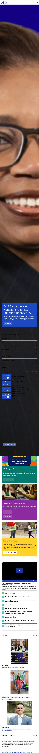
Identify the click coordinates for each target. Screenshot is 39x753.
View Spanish (7, 516)
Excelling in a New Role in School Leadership (13, 667)
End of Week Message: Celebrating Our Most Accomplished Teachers (18, 741)
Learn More (8, 323)
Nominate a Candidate (10, 552)
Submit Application (9, 444)
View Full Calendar (32, 371)
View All (35, 635)
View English (7, 512)
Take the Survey (8, 479)
